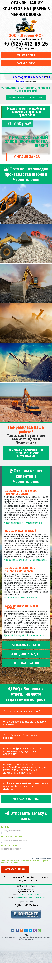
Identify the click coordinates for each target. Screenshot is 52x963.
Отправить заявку (15, 869)
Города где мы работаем (26, 880)
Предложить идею (26, 654)
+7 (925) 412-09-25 (26, 43)
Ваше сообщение (9, 846)
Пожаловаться (26, 663)
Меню (46, 76)
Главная (7, 877)
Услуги (26, 877)
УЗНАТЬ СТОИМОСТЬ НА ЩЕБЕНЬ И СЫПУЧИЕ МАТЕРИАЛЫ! (26, 453)
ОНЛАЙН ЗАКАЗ (27, 156)
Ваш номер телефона (11, 836)
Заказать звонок (16, 97)
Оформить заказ (26, 63)
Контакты (43, 877)
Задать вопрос (36, 97)
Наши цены (17, 877)
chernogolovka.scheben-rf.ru (31, 77)
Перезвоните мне (26, 55)
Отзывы (34, 877)
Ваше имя (6, 827)
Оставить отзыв (26, 645)
